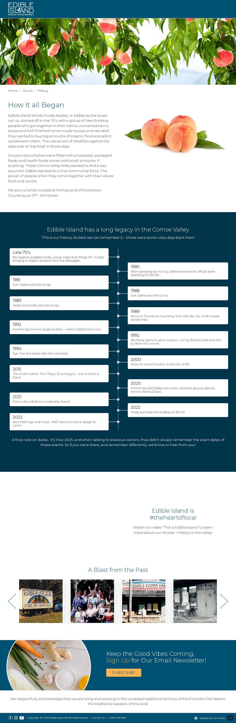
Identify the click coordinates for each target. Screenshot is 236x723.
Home (13, 91)
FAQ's (142, 12)
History (43, 91)
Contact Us (98, 717)
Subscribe (123, 672)
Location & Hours (168, 12)
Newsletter (146, 5)
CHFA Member (117, 717)
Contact (197, 12)
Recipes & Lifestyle (184, 5)
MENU (219, 5)
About (28, 91)
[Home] (23, 9)
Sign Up (118, 660)
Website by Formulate (209, 718)
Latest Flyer (114, 5)
